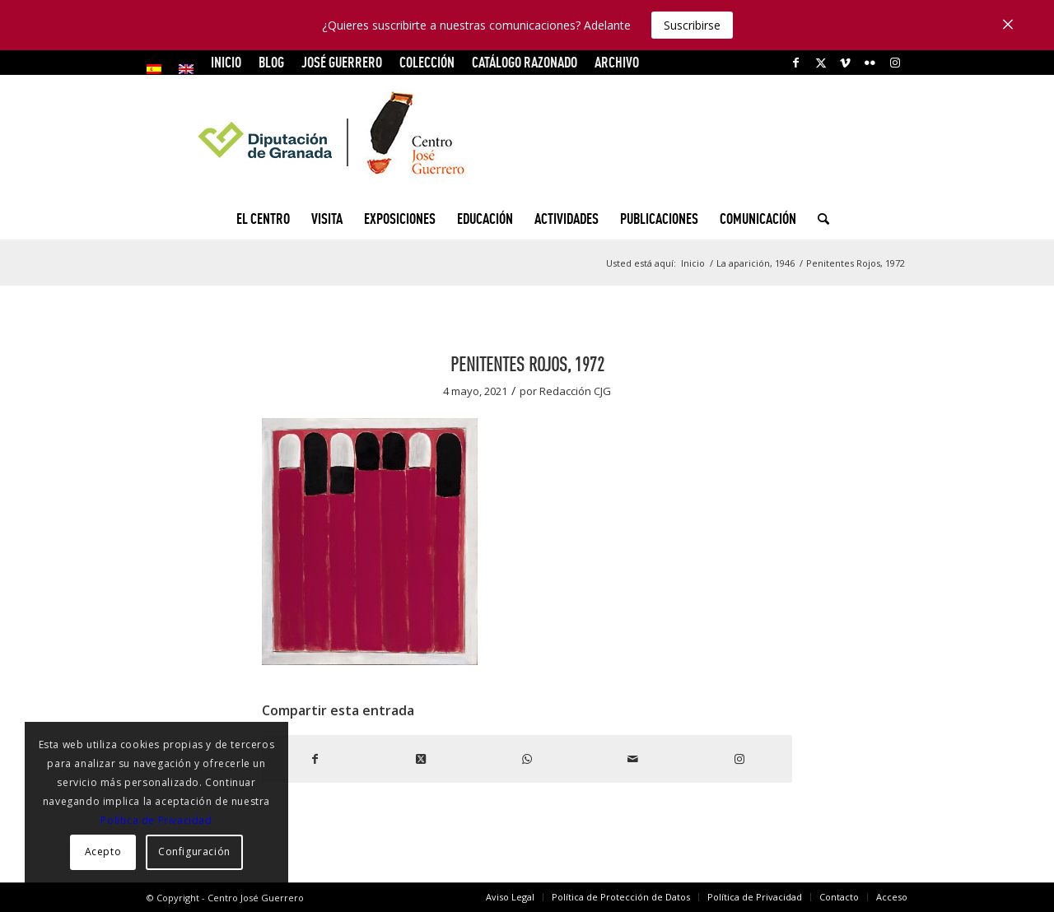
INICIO (226, 62)
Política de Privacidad (156, 820)
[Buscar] (818, 219)
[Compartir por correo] (633, 759)
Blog (271, 62)
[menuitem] (158, 69)
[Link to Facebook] (796, 62)
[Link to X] (820, 62)
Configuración (194, 851)
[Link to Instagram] (895, 62)
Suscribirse (692, 25)
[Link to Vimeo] (845, 62)
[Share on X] (421, 759)
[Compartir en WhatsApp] (527, 759)
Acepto (103, 851)
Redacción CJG (575, 391)
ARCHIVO (617, 62)
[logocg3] (527, 136)
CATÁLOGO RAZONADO (524, 62)
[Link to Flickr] (870, 62)
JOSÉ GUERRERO (341, 62)
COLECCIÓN (427, 62)
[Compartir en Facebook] (315, 759)
